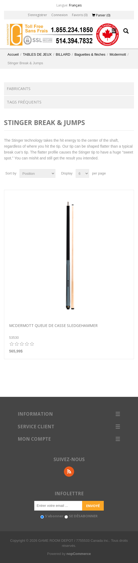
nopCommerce (79, 554)
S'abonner (54, 516)
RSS (69, 471)
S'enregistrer (37, 15)
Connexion (59, 15)
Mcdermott (118, 54)
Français (75, 5)
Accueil (13, 54)
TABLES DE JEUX (37, 54)
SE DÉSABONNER (83, 516)
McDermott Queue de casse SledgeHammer (53, 325)
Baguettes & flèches (89, 54)
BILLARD (63, 54)
